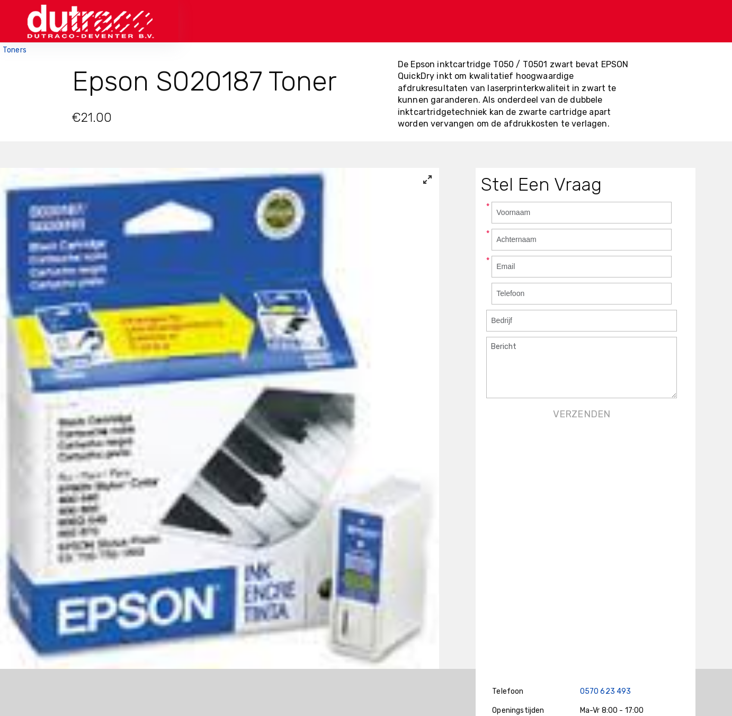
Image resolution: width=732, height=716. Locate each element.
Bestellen (475, 21)
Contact (529, 21)
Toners (14, 50)
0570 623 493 (605, 691)
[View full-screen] (427, 179)
